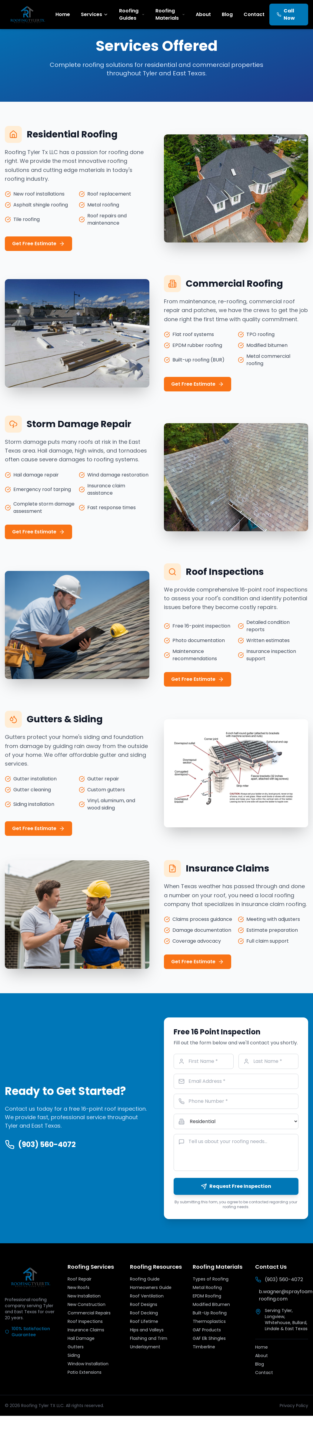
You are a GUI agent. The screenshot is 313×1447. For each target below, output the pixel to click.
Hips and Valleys (147, 1330)
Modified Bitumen (211, 1304)
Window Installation (88, 1364)
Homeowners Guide (150, 1287)
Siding (74, 1355)
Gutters (76, 1347)
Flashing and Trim (148, 1338)
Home (62, 14)
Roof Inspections (85, 1321)
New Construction (86, 1304)
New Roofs (78, 1287)
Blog (227, 14)
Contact (254, 14)
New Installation (84, 1296)
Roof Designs (143, 1304)
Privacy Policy (294, 1406)
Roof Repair (80, 1279)
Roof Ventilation (147, 1296)
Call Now (286, 14)
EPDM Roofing (207, 1296)
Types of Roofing (210, 1279)
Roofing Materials (170, 14)
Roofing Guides (132, 14)
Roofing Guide (145, 1279)
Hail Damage (81, 1338)
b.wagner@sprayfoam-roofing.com (283, 1295)
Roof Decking (144, 1313)
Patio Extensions (85, 1372)
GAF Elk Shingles (209, 1338)
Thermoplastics (209, 1321)
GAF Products (207, 1330)
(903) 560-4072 (40, 1144)
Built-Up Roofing (210, 1313)
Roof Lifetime (144, 1321)
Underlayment (145, 1347)
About (203, 14)
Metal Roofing (207, 1287)
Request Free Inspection (236, 1186)
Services (94, 14)
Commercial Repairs (89, 1313)
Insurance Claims (86, 1330)
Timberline (204, 1347)
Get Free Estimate (38, 243)
